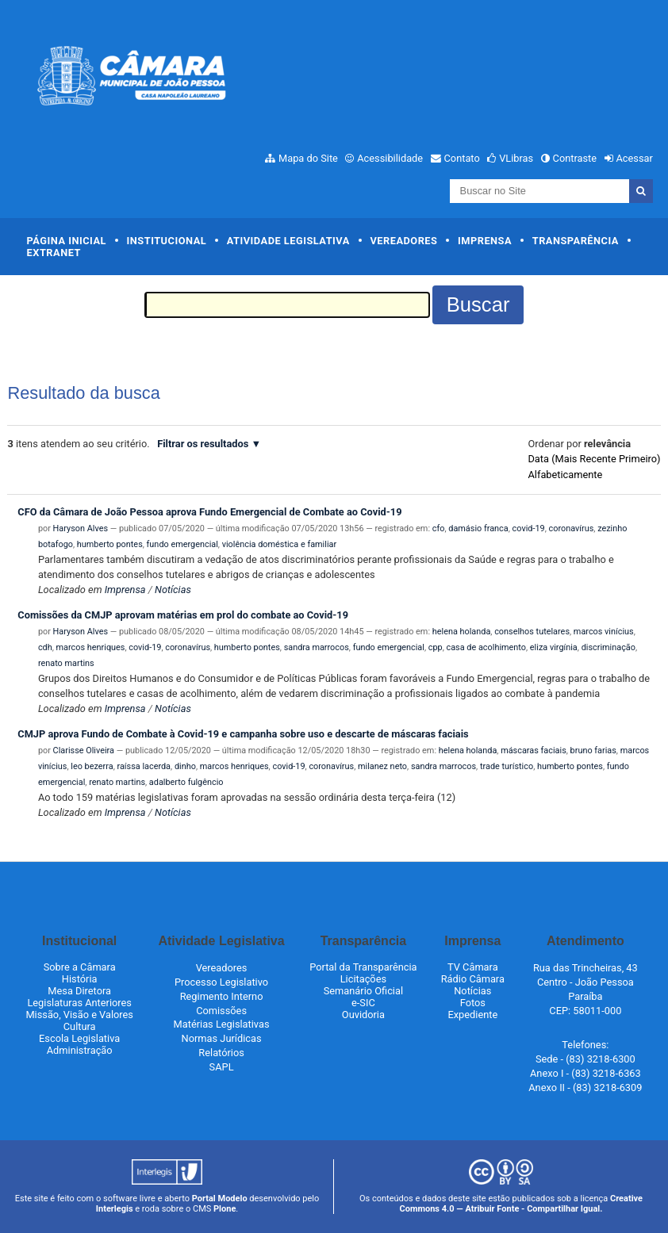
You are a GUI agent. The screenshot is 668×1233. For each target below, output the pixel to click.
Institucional (167, 241)
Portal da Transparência (363, 967)
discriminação (608, 647)
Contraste (575, 158)
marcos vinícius (604, 631)
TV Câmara (472, 967)
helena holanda (461, 631)
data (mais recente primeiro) (594, 459)
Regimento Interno (221, 996)
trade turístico (506, 766)
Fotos (473, 1003)
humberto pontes (110, 544)
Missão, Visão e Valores (79, 1014)
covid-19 (529, 528)
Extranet (54, 252)
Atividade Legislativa (288, 241)
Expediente (472, 1014)
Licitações (363, 979)
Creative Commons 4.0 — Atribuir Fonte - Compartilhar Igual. (521, 1203)
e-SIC (363, 1003)
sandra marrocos (316, 647)
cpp (435, 647)
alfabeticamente (565, 475)
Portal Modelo (220, 1198)
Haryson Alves (80, 528)
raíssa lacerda (144, 766)
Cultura (79, 1026)
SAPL (221, 1067)
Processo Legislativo (221, 982)
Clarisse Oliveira (83, 750)
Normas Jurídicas (222, 1038)
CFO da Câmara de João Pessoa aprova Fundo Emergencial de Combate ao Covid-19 (209, 512)
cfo (438, 528)
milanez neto (382, 766)
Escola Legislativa (79, 1038)
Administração (80, 1050)
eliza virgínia (554, 647)
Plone (224, 1209)
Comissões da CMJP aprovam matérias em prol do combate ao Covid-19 (182, 615)
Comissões (221, 1011)
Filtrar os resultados (202, 444)
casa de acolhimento (486, 647)
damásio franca (478, 528)
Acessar (634, 158)
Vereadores (403, 241)
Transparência (575, 241)
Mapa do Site (308, 158)
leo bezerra (92, 766)
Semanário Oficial (363, 991)
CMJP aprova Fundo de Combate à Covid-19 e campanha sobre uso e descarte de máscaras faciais (242, 734)
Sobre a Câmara (80, 967)
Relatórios (221, 1053)
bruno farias (593, 750)
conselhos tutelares (532, 631)
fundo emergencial (182, 544)
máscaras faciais (533, 750)
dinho (185, 766)
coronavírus (571, 528)
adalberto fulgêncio (186, 782)
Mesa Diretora (79, 991)
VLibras (516, 158)
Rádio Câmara (473, 979)
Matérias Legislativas (222, 1024)
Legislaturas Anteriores (79, 1003)
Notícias (173, 589)
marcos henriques (90, 647)
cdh (45, 647)
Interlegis (114, 1209)
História (80, 979)
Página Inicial (66, 241)
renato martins (66, 663)
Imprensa (485, 241)
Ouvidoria (363, 1014)
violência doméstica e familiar (279, 544)
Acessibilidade (390, 158)
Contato (462, 158)
